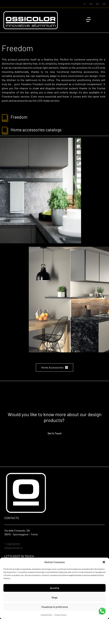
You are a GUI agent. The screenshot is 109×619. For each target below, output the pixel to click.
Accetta (54, 588)
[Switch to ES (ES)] (97, 3)
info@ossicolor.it (13, 547)
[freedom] (5, 118)
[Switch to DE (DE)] (104, 3)
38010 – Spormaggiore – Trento (21, 534)
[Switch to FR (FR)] (90, 3)
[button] (104, 562)
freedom (19, 117)
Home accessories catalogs (36, 129)
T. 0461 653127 (12, 544)
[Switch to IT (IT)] (84, 3)
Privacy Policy (60, 614)
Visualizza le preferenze (54, 606)
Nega (54, 597)
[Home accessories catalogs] (5, 130)
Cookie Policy (47, 614)
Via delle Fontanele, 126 (17, 530)
